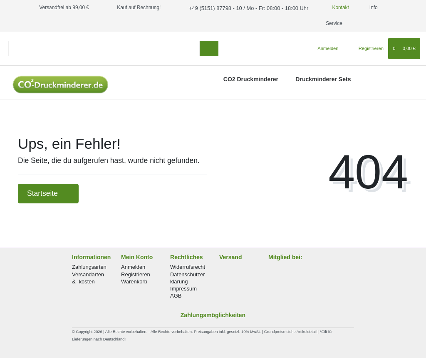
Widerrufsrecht (187, 267)
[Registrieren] (366, 48)
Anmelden (133, 267)
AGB (175, 296)
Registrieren (135, 274)
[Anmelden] (324, 48)
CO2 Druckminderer (250, 79)
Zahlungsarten (89, 267)
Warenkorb (134, 281)
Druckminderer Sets (323, 79)
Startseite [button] (48, 193)
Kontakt (330, 7)
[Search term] (104, 48)
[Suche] (209, 48)
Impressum (183, 288)
